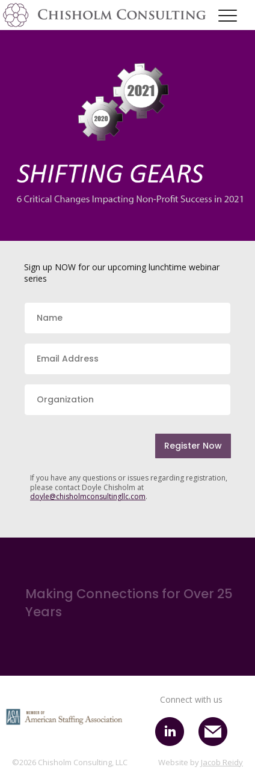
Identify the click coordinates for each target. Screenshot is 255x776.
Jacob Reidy (222, 762)
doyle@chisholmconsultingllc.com (88, 496)
